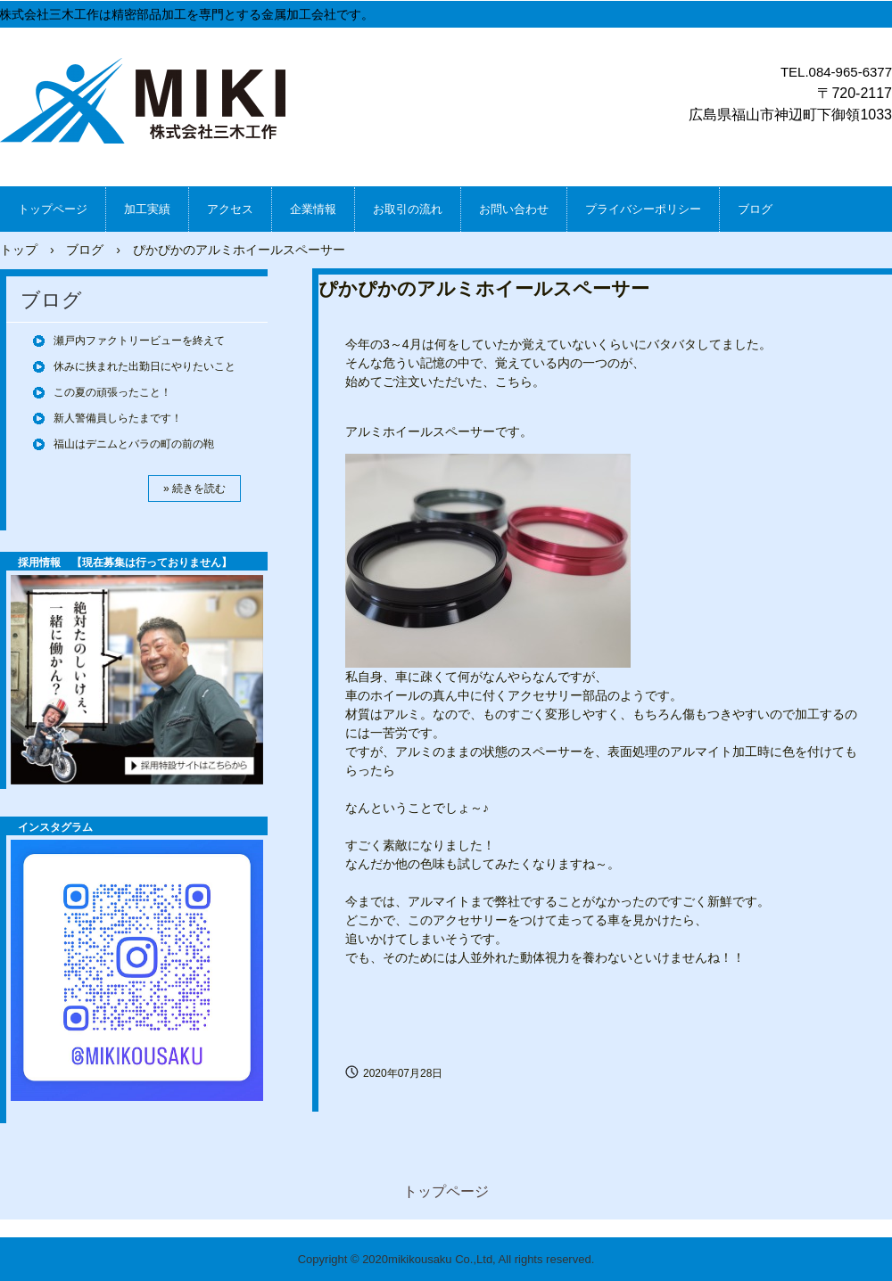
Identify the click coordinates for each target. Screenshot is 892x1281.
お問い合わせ (514, 209)
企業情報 (313, 209)
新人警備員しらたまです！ (118, 418)
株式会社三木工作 (148, 104)
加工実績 (147, 209)
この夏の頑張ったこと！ (112, 392)
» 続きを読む (194, 488)
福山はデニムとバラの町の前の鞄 (134, 444)
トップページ (52, 209)
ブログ (755, 209)
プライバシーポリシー (643, 209)
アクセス (230, 209)
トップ (18, 249)
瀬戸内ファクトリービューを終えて (139, 340)
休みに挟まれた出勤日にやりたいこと (144, 366)
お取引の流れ (407, 209)
